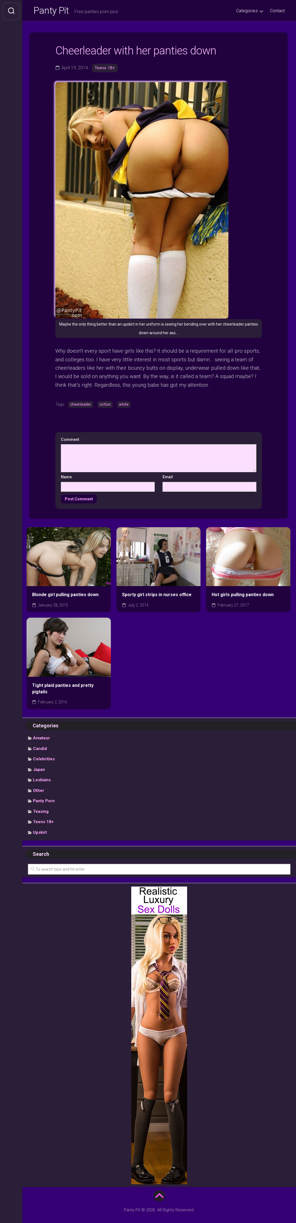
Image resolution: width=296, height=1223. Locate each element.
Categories (247, 10)
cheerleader (80, 405)
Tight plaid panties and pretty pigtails (63, 690)
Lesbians (42, 781)
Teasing (41, 812)
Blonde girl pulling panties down (65, 596)
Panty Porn (44, 802)
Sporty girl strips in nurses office (157, 596)
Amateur (41, 739)
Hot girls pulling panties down (243, 596)
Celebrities (44, 760)
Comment (71, 441)
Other (38, 791)
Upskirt (40, 833)
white (124, 405)
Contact (277, 10)
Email (168, 478)
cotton (105, 405)
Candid (40, 750)
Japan (39, 770)
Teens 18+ (105, 69)
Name (66, 478)
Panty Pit (53, 11)
